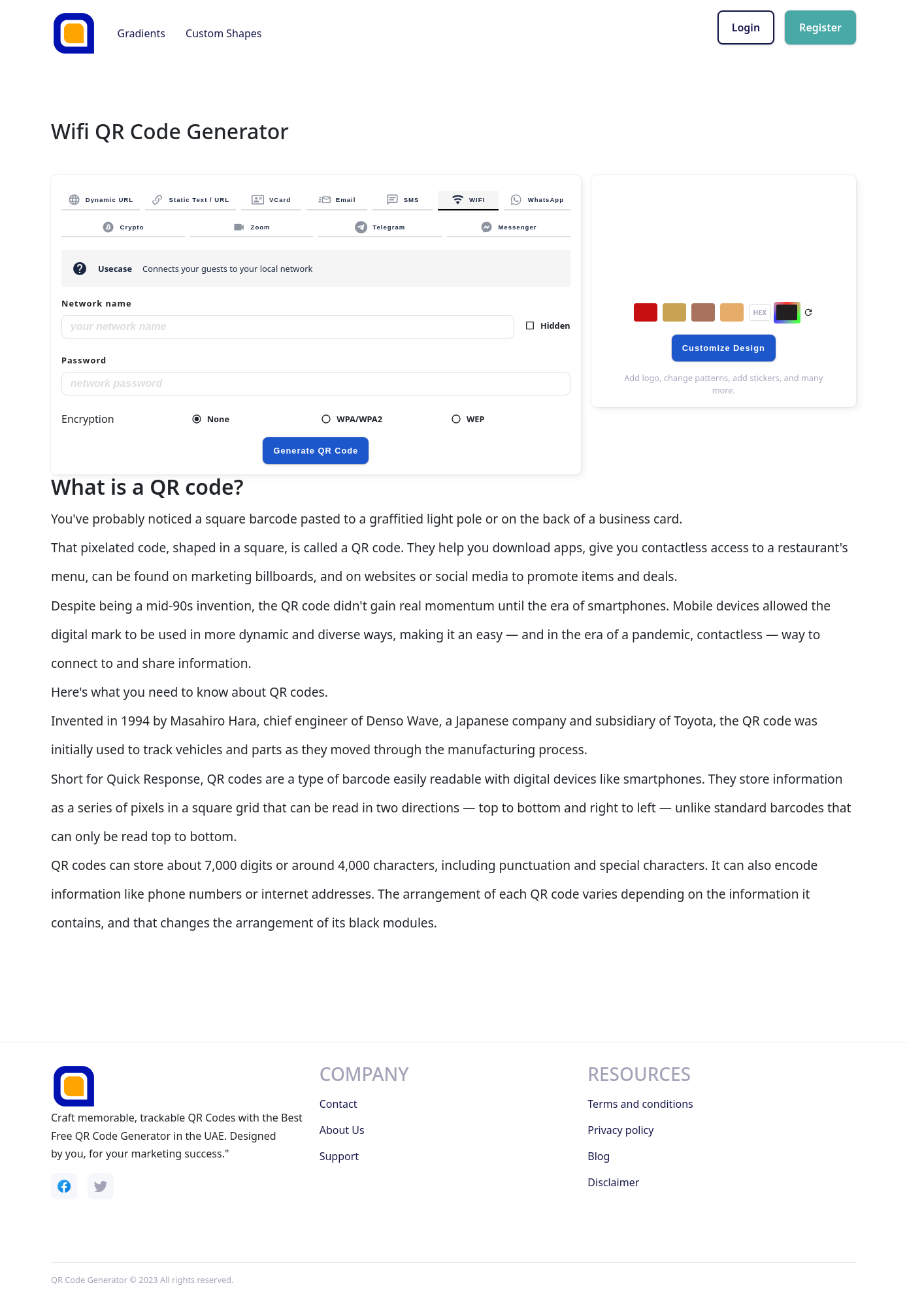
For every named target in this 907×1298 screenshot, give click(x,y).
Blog (598, 1156)
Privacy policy (620, 1130)
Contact (338, 1104)
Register (820, 27)
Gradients (141, 33)
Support (339, 1156)
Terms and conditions (640, 1104)
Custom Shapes (223, 33)
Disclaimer (613, 1182)
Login (746, 27)
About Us (342, 1130)
